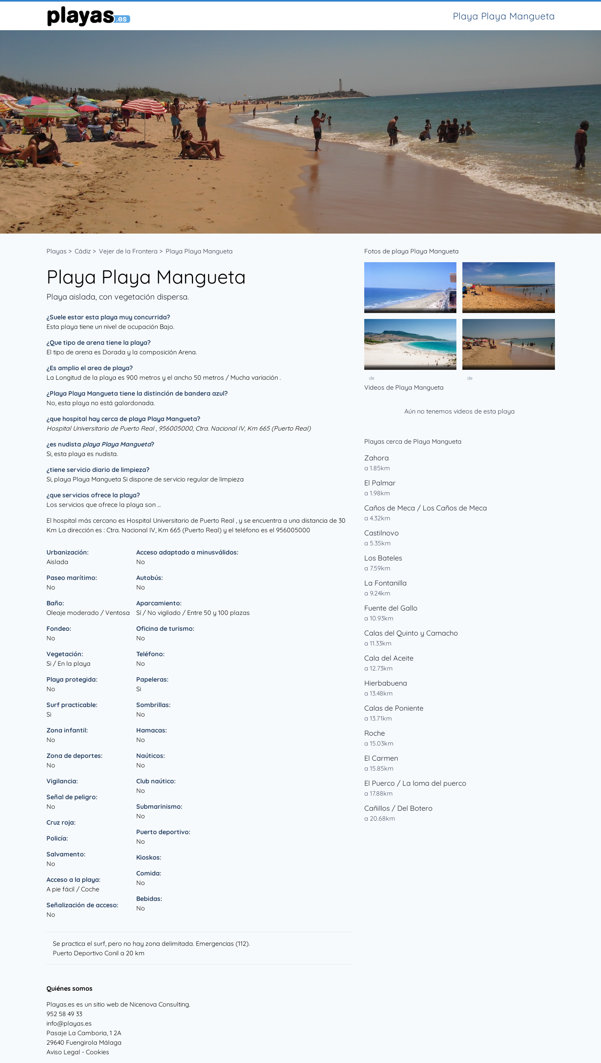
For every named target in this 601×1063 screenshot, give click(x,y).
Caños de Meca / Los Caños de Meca (425, 507)
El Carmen (381, 758)
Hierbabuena (385, 683)
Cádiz (83, 251)
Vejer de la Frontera (128, 251)
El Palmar (380, 482)
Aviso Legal (63, 1052)
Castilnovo (381, 532)
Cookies (97, 1052)
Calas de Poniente (393, 708)
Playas (56, 251)
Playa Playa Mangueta (199, 251)
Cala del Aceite (389, 658)
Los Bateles (383, 557)
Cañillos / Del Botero (398, 808)
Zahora (376, 457)
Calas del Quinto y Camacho (411, 633)
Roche (374, 733)
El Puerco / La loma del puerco (415, 783)
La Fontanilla (385, 583)
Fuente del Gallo (390, 608)
